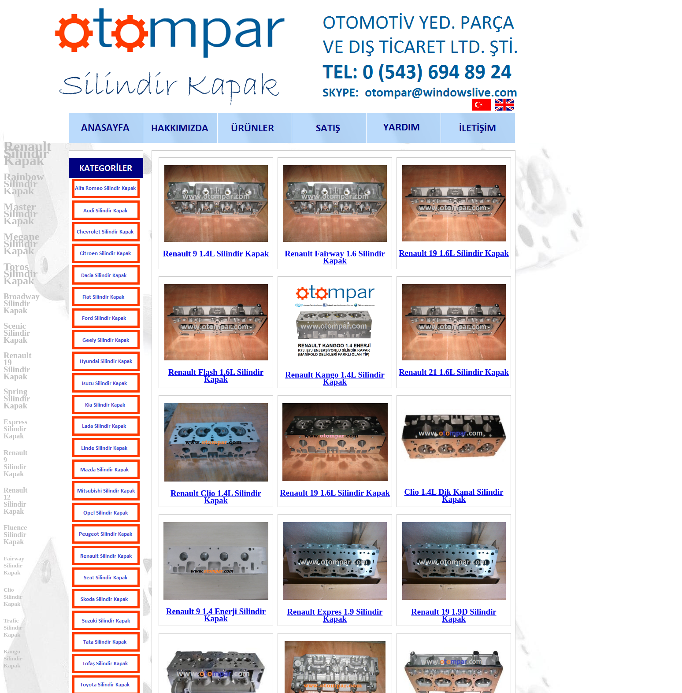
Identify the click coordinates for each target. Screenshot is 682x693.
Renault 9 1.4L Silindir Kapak (216, 253)
